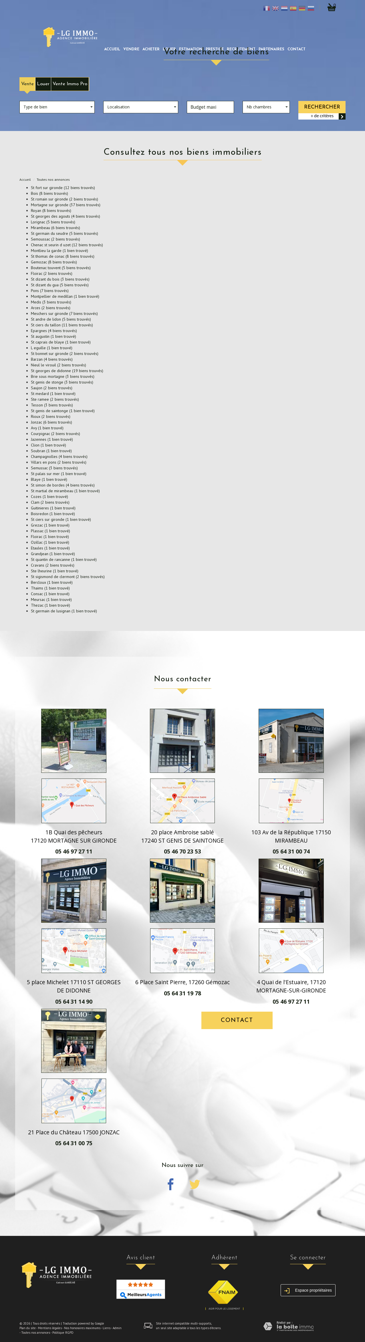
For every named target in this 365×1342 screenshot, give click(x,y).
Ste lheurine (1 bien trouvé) (54, 570)
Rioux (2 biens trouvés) (50, 416)
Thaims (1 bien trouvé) (50, 588)
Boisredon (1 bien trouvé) (53, 513)
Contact (296, 49)
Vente (27, 84)
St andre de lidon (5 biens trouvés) (61, 319)
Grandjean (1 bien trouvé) (53, 553)
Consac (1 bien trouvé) (50, 593)
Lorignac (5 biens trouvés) (53, 222)
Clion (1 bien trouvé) (48, 445)
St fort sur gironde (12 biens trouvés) (63, 187)
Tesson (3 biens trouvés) (52, 405)
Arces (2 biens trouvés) (50, 307)
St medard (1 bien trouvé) (53, 393)
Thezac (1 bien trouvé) (50, 605)
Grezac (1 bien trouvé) (50, 525)
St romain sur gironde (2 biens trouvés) (64, 199)
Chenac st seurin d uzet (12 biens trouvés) (67, 244)
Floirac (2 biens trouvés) (51, 273)
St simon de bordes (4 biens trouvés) (63, 485)
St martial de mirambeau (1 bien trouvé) (65, 490)
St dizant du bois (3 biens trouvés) (60, 279)
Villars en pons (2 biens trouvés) (58, 462)
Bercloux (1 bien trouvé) (52, 582)
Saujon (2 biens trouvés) (51, 387)
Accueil (112, 49)
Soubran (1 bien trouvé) (51, 450)
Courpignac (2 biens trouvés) (55, 433)
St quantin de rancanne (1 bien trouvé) (64, 559)
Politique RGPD (63, 1333)
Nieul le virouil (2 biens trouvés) (58, 365)
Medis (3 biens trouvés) (51, 302)
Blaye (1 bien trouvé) (49, 479)
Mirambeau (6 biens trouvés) (55, 227)
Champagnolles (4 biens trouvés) (59, 456)
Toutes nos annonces (35, 1333)
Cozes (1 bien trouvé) (49, 496)
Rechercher (322, 107)
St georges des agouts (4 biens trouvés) (65, 216)
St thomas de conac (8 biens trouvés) (62, 256)
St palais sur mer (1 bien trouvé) (58, 473)
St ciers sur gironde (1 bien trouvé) (61, 519)
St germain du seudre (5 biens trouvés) (64, 233)
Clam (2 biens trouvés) (50, 502)
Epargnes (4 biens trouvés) (54, 330)
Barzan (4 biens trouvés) (52, 359)
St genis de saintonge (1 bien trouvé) (63, 410)
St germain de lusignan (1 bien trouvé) (64, 611)
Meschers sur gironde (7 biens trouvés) (64, 313)
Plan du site (27, 1328)
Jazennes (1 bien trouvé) (52, 439)
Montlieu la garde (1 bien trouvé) (59, 250)
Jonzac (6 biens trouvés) (51, 422)
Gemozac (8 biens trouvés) (54, 262)
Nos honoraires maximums (82, 1328)
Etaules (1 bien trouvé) (50, 548)
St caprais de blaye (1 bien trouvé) (61, 342)
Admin (117, 1328)
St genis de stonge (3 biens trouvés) (62, 382)
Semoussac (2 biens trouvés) (55, 239)
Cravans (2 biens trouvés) (52, 565)
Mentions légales (50, 1328)
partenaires (271, 49)
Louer (43, 84)
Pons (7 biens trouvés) (50, 290)
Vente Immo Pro (70, 84)
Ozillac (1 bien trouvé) (50, 542)
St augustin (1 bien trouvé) (53, 336)
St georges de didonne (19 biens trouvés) (67, 370)
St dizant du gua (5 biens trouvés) (60, 284)
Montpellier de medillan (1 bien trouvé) (65, 296)
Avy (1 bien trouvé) (47, 427)
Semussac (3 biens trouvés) (54, 468)
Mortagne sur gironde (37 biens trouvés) (65, 204)
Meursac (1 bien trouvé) (51, 599)
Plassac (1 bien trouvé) (50, 530)
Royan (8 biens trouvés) (51, 210)
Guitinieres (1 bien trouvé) (53, 508)
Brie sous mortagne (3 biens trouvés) (62, 376)
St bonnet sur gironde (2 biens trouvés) (64, 353)
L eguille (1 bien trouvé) (51, 347)
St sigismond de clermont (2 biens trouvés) (68, 576)
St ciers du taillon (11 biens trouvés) (62, 324)
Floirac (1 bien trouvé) (50, 536)
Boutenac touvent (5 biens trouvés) (61, 267)
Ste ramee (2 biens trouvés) (55, 399)
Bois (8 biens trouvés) (49, 193)
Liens (106, 1328)
